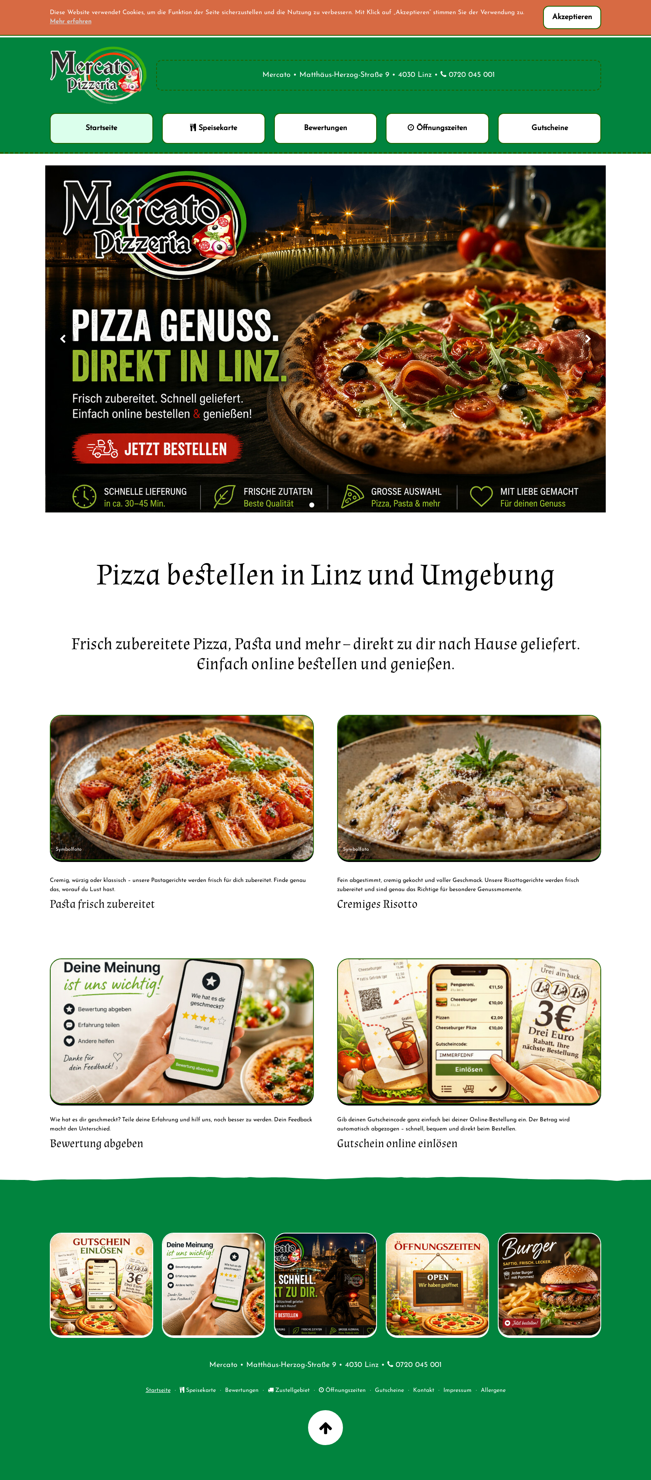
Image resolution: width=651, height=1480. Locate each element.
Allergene (493, 1390)
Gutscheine (389, 1390)
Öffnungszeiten (342, 1390)
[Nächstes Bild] (588, 339)
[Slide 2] (320, 504)
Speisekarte (198, 1390)
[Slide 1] (311, 504)
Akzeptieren (572, 17)
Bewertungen (242, 1390)
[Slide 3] (330, 504)
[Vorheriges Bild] (62, 339)
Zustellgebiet (289, 1390)
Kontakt (423, 1390)
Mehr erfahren (70, 22)
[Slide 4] (339, 504)
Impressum (457, 1390)
